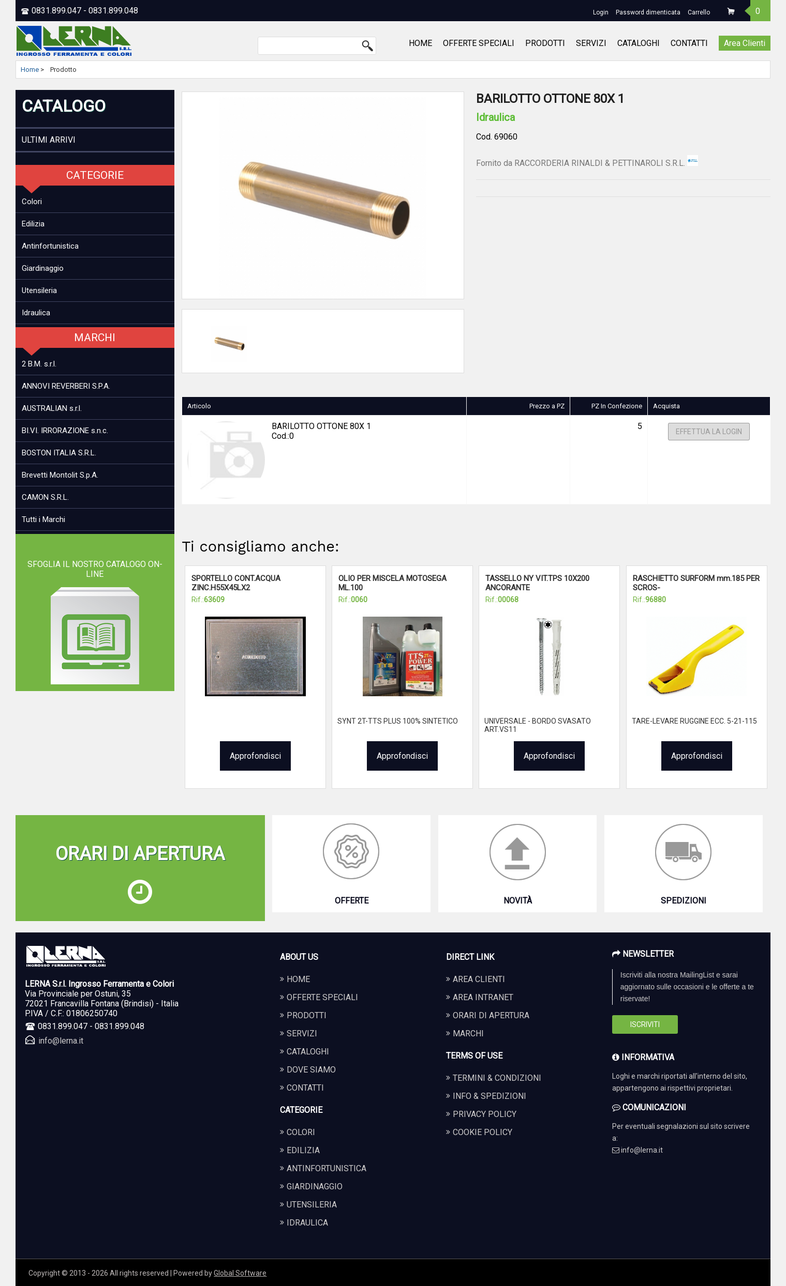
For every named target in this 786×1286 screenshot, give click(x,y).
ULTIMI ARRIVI (49, 140)
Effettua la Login (709, 431)
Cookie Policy (482, 1132)
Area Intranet (483, 997)
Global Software (240, 1273)
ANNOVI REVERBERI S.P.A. (66, 386)
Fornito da (587, 163)
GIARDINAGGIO (315, 1186)
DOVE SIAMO (311, 1070)
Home (30, 69)
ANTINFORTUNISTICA (326, 1168)
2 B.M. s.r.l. (39, 364)
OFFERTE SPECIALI (478, 43)
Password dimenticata (648, 12)
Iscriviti (645, 1024)
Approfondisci (255, 756)
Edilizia (33, 223)
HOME (420, 43)
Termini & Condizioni (497, 1078)
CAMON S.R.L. (45, 497)
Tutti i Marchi (43, 519)
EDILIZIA (303, 1150)
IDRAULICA (307, 1223)
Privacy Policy (484, 1114)
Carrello (699, 12)
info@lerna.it (60, 1041)
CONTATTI (689, 43)
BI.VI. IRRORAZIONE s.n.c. (65, 430)
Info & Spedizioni (489, 1096)
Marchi (468, 1033)
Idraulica (36, 312)
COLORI (301, 1132)
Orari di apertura (491, 1015)
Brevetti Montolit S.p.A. (60, 475)
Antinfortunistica (50, 246)
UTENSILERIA (312, 1205)
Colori (32, 201)
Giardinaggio (43, 268)
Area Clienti (744, 43)
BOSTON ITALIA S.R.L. (59, 452)
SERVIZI (591, 43)
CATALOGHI (638, 43)
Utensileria (39, 290)
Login (601, 12)
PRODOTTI (545, 43)
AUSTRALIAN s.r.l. (52, 408)
